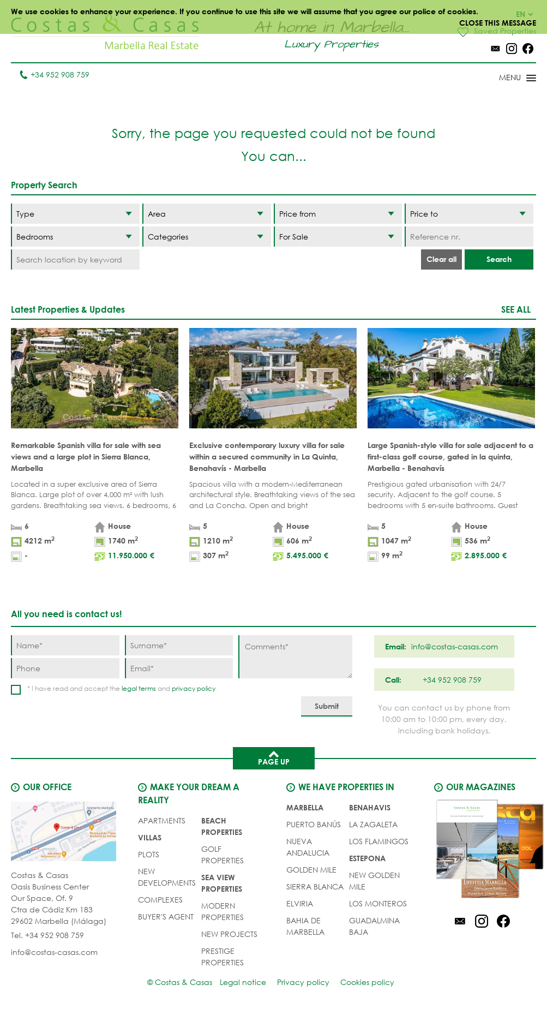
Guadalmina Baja (374, 926)
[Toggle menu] (503, 78)
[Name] (65, 645)
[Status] (338, 236)
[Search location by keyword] (75, 259)
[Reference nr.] (469, 236)
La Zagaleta (373, 824)
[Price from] (338, 214)
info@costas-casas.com (54, 952)
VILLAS (149, 837)
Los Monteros (378, 903)
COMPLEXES (160, 899)
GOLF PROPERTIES (222, 854)
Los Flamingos (378, 841)
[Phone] (65, 668)
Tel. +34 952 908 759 (47, 935)
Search (499, 259)
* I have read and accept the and (121, 688)
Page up (274, 757)
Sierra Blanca (315, 886)
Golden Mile (311, 869)
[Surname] (179, 645)
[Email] (179, 668)
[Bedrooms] (75, 236)
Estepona (367, 858)
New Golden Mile (374, 881)
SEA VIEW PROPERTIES (221, 883)
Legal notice (243, 982)
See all (516, 309)
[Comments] (295, 656)
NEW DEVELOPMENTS (167, 877)
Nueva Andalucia (307, 847)
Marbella (304, 807)
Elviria (299, 903)
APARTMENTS (161, 820)
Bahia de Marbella (305, 926)
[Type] (75, 214)
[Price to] (469, 214)
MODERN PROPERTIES (222, 911)
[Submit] (326, 706)
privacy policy (193, 688)
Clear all (441, 259)
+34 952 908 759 (54, 74)
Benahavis (369, 807)
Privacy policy (303, 982)
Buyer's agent (166, 916)
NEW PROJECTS (229, 934)
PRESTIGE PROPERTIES (222, 957)
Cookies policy (367, 982)
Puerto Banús (313, 824)
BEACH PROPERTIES (221, 826)
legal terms (139, 688)
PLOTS (148, 854)
